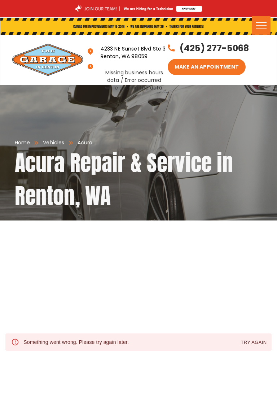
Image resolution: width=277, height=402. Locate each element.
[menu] (261, 25)
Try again (253, 342)
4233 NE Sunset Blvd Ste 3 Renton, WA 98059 (133, 52)
